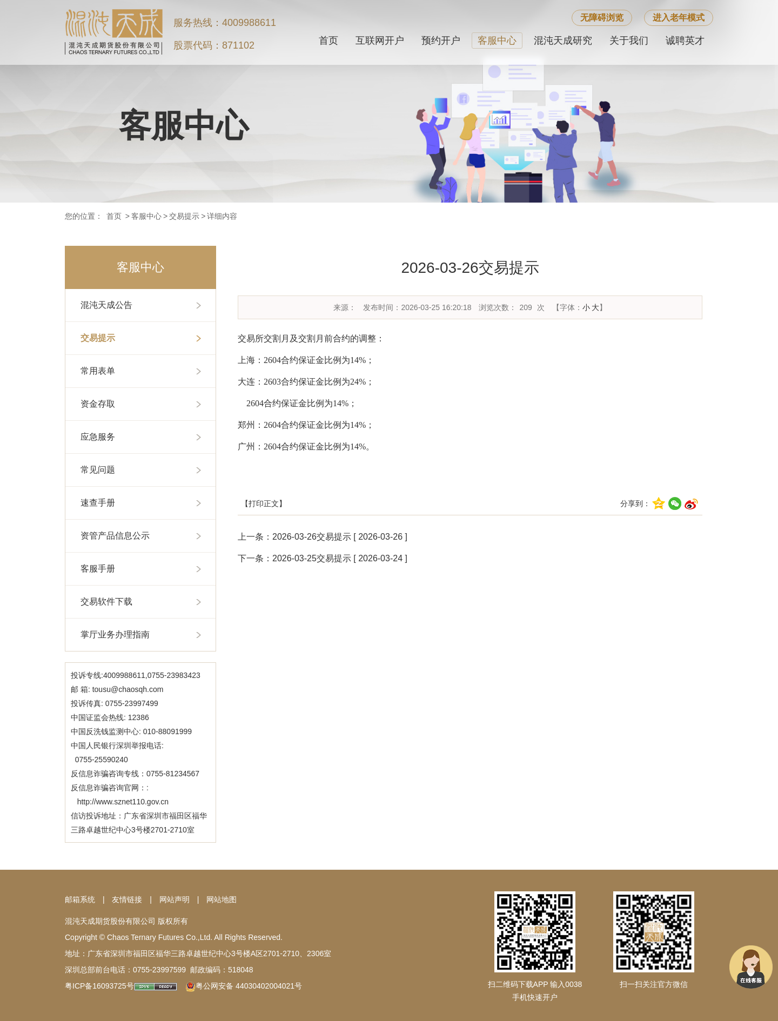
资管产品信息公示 (115, 535)
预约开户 (440, 40)
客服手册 (98, 568)
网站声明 (174, 899)
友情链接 (127, 899)
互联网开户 (380, 40)
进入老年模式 (679, 17)
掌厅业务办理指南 (115, 634)
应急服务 (98, 436)
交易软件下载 (106, 601)
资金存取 (98, 403)
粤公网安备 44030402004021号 (249, 986)
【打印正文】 (263, 503)
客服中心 (497, 40)
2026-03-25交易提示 (311, 558)
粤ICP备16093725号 (99, 986)
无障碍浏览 (601, 17)
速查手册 (98, 502)
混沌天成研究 (563, 40)
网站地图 (221, 899)
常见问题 (98, 469)
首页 (328, 40)
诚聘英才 (685, 40)
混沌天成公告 (106, 305)
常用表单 (98, 370)
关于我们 (628, 40)
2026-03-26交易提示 (311, 536)
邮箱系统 (80, 899)
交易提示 (184, 216)
